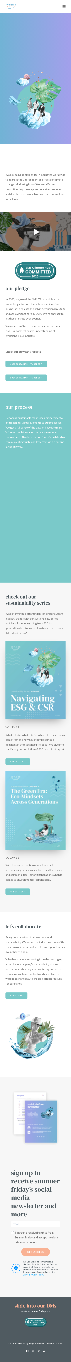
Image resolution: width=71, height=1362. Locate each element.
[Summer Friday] (22, 6)
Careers (59, 1343)
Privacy (50, 1343)
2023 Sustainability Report (26, 364)
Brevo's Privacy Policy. (33, 1274)
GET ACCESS (35, 1251)
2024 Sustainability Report (26, 378)
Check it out (17, 761)
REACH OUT (16, 996)
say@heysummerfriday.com (35, 1311)
